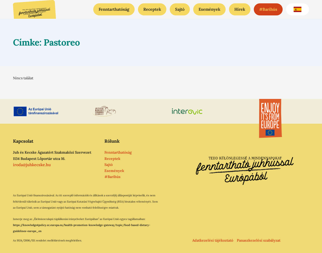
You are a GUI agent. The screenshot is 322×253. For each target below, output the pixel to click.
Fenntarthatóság (114, 9)
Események (209, 9)
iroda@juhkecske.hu (32, 164)
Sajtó (179, 9)
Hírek (239, 9)
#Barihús (268, 9)
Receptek (152, 9)
